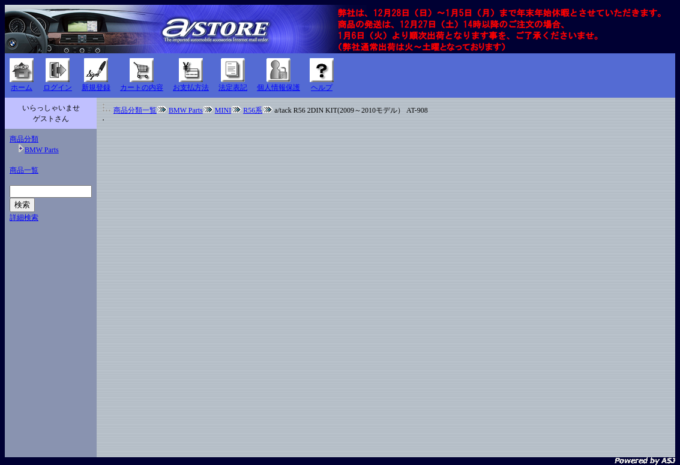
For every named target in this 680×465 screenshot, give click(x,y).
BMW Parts (42, 150)
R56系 (252, 110)
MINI (223, 110)
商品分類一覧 (135, 110)
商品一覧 (24, 170)
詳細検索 (24, 217)
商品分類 (24, 139)
